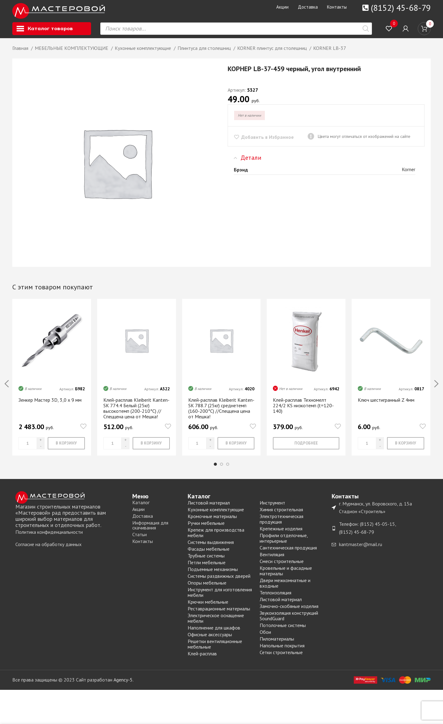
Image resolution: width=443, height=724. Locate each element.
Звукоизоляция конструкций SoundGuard (289, 620)
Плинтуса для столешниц (205, 53)
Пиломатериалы (277, 643)
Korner (408, 174)
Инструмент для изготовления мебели (220, 597)
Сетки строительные (281, 657)
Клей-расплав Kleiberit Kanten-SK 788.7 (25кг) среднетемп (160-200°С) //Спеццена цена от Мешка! (221, 412)
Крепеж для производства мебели (216, 537)
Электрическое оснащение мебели (216, 623)
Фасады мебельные (208, 554)
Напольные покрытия (282, 650)
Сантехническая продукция (288, 552)
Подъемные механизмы (213, 574)
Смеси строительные (282, 566)
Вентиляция (272, 559)
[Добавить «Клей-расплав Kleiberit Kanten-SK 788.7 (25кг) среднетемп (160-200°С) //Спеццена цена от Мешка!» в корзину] (236, 448)
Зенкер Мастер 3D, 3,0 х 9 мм (50, 404)
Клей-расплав (202, 658)
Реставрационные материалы (219, 613)
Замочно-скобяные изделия (289, 611)
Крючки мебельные (208, 606)
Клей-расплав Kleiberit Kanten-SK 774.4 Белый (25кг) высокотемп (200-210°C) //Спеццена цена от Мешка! (136, 412)
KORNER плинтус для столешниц (272, 53)
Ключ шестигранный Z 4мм (386, 404)
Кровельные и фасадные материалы (286, 575)
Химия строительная (281, 514)
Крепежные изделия (281, 533)
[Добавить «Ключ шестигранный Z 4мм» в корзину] (405, 448)
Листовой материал (209, 507)
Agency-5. (124, 685)
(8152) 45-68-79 (401, 7)
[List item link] (70, 537)
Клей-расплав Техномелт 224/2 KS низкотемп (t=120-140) (303, 410)
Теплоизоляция (275, 597)
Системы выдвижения (211, 547)
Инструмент (272, 507)
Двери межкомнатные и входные (285, 587)
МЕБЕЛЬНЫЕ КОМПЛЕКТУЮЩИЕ (72, 53)
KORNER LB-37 (329, 53)
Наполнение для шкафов (214, 632)
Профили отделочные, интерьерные (284, 543)
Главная (21, 53)
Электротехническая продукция (281, 523)
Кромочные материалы (212, 521)
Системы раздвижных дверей (219, 581)
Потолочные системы (283, 630)
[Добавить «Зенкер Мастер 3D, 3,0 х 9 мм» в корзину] (66, 448)
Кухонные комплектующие (143, 53)
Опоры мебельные (207, 587)
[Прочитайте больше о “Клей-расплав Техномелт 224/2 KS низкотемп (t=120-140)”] (306, 448)
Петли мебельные (206, 567)
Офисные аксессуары (210, 639)
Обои (265, 637)
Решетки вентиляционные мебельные (215, 648)
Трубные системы (206, 560)
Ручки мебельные (206, 528)
